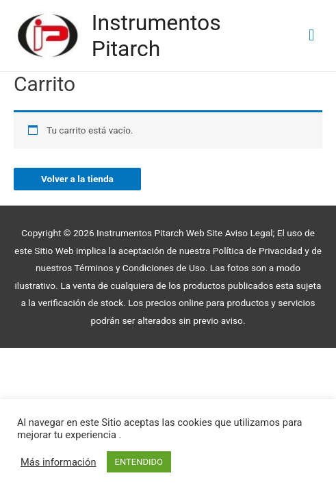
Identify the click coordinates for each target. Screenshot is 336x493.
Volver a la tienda (77, 178)
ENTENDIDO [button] (139, 462)
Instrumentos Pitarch (156, 36)
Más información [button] (58, 462)
